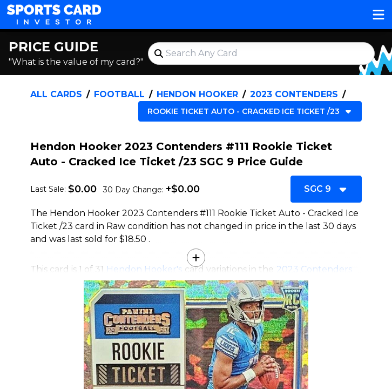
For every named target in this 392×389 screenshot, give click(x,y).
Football (119, 94)
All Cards (56, 94)
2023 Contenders (294, 94)
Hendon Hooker (197, 94)
